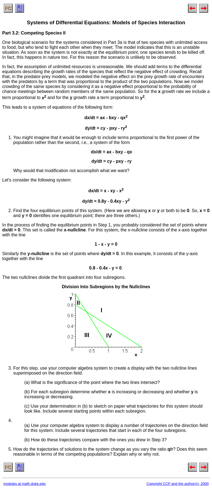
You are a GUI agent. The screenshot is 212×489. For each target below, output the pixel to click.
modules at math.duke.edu (24, 484)
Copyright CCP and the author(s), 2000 (178, 484)
